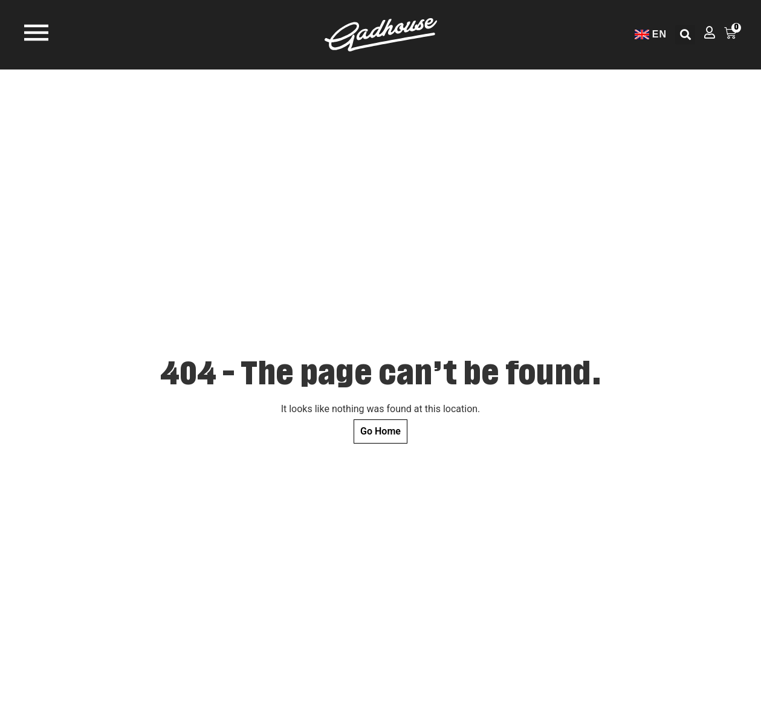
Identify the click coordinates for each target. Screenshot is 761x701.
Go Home (380, 431)
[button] (685, 35)
